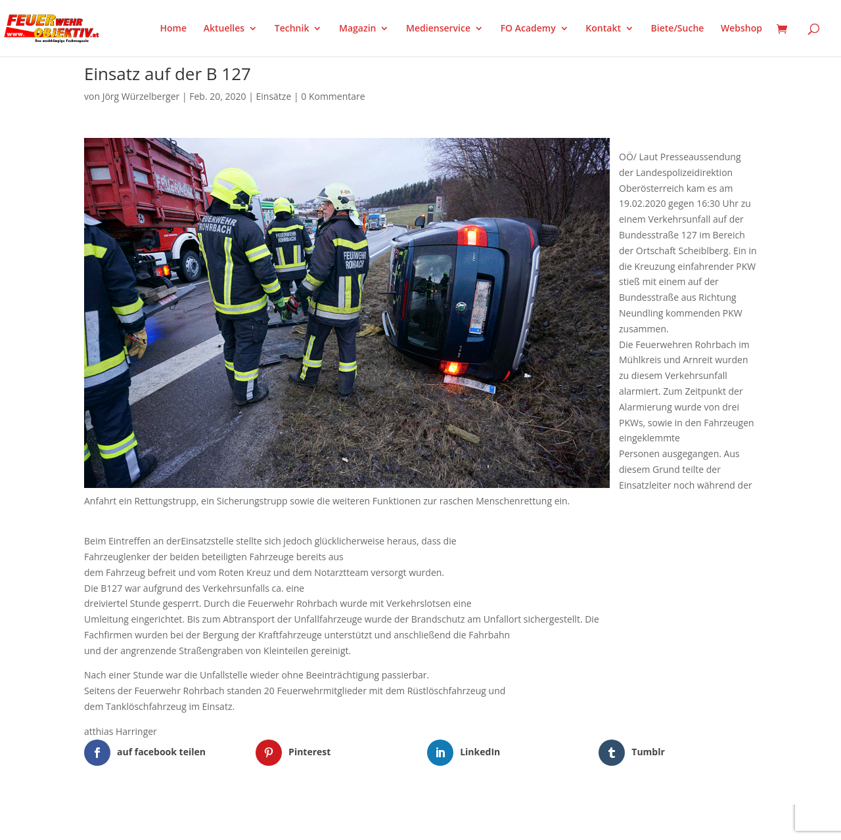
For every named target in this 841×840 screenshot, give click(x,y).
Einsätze (274, 96)
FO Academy (528, 29)
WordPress (237, 821)
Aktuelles (224, 29)
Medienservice (438, 29)
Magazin (357, 29)
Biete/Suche (677, 29)
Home (173, 29)
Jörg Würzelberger (141, 96)
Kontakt (603, 29)
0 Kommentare (333, 96)
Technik (292, 29)
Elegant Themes (149, 821)
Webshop (741, 29)
